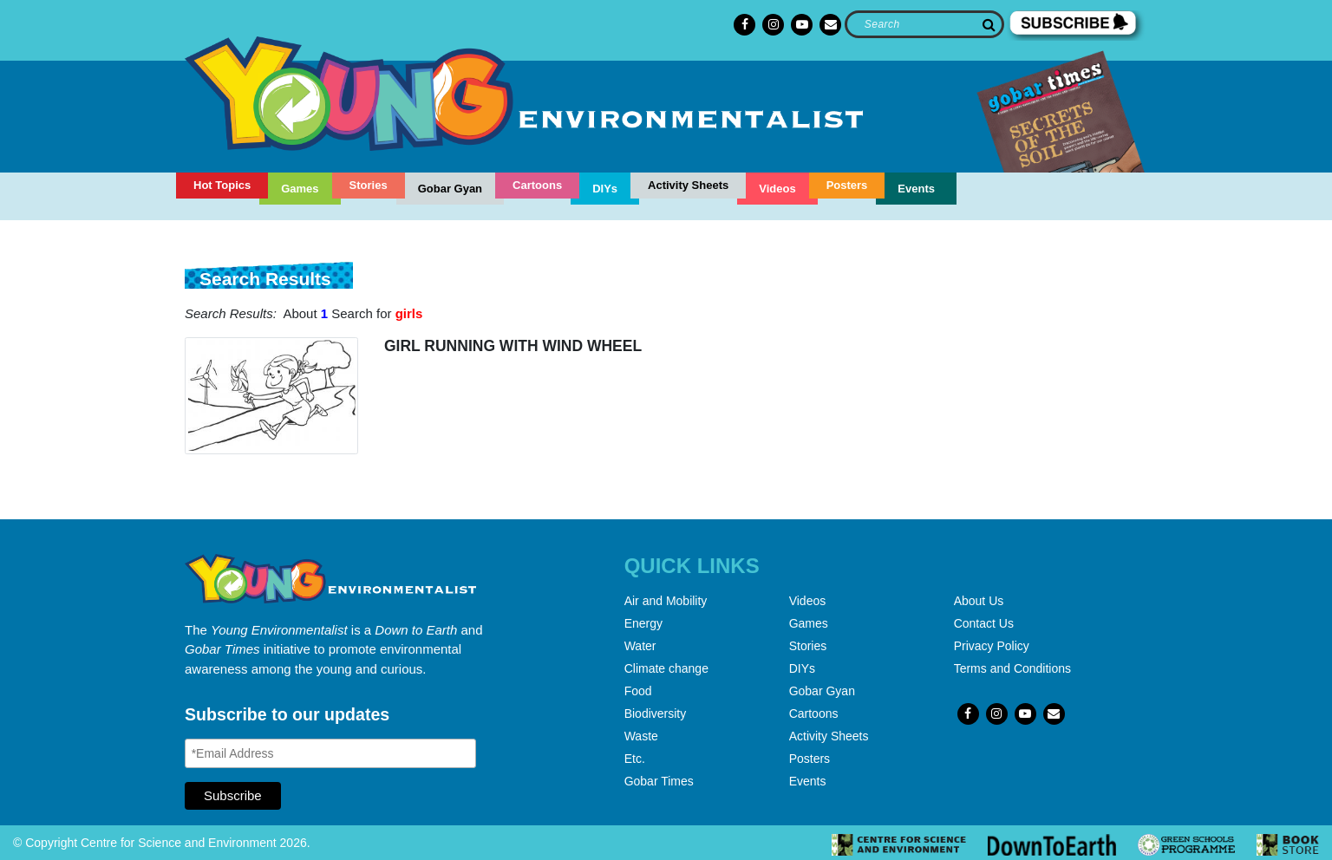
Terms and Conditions (1012, 668)
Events (916, 188)
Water (640, 646)
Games (299, 188)
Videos (777, 188)
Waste (641, 736)
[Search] (924, 24)
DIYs (604, 188)
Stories (368, 185)
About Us (979, 601)
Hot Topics (222, 185)
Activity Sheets (688, 185)
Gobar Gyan (450, 188)
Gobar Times (659, 781)
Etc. (634, 759)
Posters (847, 185)
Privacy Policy (991, 646)
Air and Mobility (666, 601)
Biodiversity (655, 713)
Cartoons (537, 185)
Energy (643, 623)
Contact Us (984, 623)
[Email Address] (330, 753)
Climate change (666, 668)
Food (638, 691)
